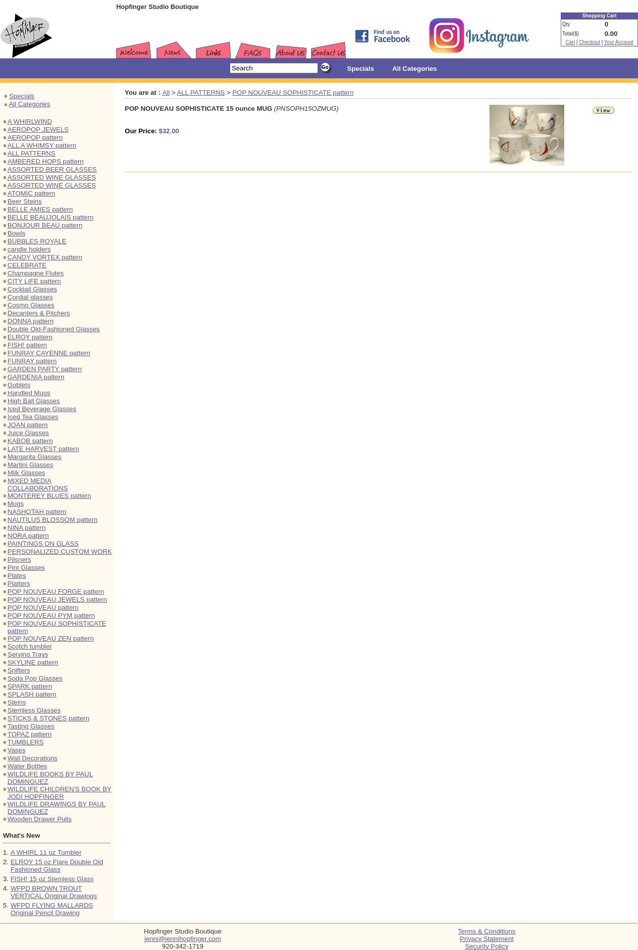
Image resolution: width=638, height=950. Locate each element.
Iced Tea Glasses (32, 417)
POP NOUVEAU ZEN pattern (50, 638)
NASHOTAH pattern (36, 511)
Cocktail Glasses (32, 289)
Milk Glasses (26, 472)
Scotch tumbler (29, 646)
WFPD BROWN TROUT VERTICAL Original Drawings (53, 892)
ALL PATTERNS (31, 153)
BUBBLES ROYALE (36, 241)
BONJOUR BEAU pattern (44, 225)
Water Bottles (27, 766)
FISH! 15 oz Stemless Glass (52, 879)
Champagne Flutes (35, 273)
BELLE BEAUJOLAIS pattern (50, 217)
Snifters (18, 670)
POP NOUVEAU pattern (43, 607)
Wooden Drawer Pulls (39, 819)
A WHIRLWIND (29, 121)
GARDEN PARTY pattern (44, 369)
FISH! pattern (27, 345)
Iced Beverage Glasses (41, 409)
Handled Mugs (28, 393)
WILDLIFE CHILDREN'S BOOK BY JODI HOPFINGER (59, 792)
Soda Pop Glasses (34, 678)
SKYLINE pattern (32, 662)
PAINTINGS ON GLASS (43, 543)
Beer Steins (24, 201)
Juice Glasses (28, 433)
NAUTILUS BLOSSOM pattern (52, 519)
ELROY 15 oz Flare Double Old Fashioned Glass (56, 865)
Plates (16, 575)
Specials (21, 96)
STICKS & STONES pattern (48, 718)
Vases (16, 750)
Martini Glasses (30, 465)
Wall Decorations (32, 758)
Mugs (15, 503)
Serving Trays (27, 654)
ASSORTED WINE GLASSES (51, 177)
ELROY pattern (29, 337)
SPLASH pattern (31, 694)
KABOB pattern (30, 441)
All (166, 92)
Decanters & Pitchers (38, 313)
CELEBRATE (26, 265)
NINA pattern (26, 527)
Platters (18, 583)
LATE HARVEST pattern (43, 449)
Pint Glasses (26, 567)
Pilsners (19, 559)
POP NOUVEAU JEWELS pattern (57, 599)
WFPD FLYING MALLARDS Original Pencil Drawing (51, 909)
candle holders (29, 249)
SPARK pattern (29, 686)
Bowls (16, 233)
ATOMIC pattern (31, 193)
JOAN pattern (27, 425)
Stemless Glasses (34, 710)
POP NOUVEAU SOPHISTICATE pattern (292, 92)
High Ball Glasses (33, 401)
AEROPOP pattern (35, 137)
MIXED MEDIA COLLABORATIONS (37, 484)
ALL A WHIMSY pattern (41, 145)
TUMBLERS (25, 742)
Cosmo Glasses (30, 305)
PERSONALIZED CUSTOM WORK (59, 551)
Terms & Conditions (487, 931)
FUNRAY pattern (32, 361)
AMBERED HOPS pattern (45, 161)
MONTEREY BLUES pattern (49, 495)
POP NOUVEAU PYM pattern (51, 615)
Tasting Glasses (30, 726)
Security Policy (486, 946)
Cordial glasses (30, 297)
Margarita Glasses (34, 457)
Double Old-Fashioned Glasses (53, 329)
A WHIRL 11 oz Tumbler (45, 852)
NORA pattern (28, 535)
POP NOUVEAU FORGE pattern (55, 591)
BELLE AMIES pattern (40, 209)
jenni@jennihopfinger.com (183, 939)
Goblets (18, 385)
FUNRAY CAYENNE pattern (48, 353)
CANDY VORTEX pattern (44, 257)
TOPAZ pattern (29, 734)
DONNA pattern (30, 321)
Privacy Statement (486, 939)
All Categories (29, 104)
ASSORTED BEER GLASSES (52, 169)
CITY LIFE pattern (34, 281)
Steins (16, 702)
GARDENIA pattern (35, 377)
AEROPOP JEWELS (38, 129)
